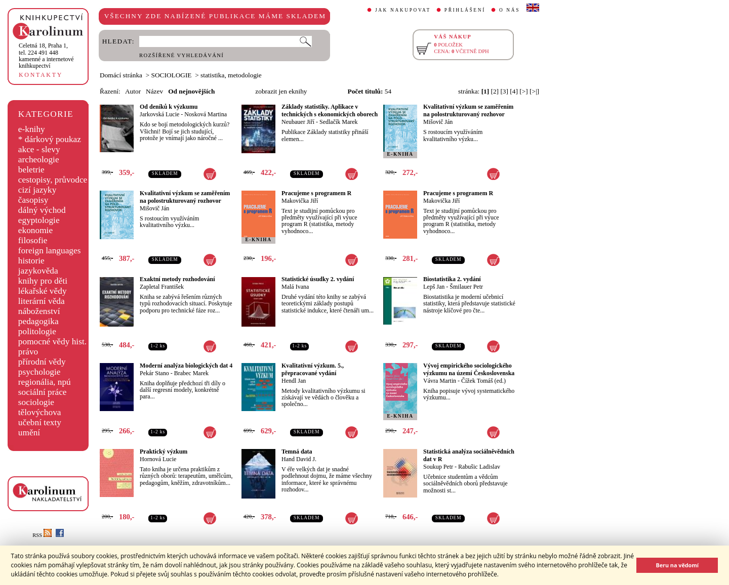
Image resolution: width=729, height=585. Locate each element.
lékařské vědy (42, 291)
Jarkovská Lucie (159, 114)
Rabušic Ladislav (479, 466)
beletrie (31, 169)
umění (29, 432)
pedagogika (38, 321)
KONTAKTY (41, 74)
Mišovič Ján (438, 121)
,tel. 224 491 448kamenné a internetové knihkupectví (46, 55)
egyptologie (39, 220)
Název (154, 91)
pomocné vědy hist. (52, 341)
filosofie (33, 240)
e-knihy (31, 129)
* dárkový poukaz (49, 139)
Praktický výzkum (163, 451)
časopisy (33, 200)
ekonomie (35, 230)
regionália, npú (44, 382)
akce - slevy (39, 149)
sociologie (36, 402)
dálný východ (42, 210)
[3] (504, 91)
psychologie (39, 372)
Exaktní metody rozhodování (177, 279)
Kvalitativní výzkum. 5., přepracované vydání (312, 369)
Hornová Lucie (158, 459)
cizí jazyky (37, 190)
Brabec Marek (191, 373)
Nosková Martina (205, 114)
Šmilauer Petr (466, 286)
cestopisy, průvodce (53, 180)
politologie (37, 331)
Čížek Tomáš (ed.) (483, 380)
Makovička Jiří (299, 200)
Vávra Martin (439, 380)
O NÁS (509, 10)
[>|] (534, 91)
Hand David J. (298, 459)
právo (28, 351)
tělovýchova (39, 412)
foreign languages (49, 250)
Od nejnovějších (191, 91)
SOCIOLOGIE (171, 75)
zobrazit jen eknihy (281, 91)
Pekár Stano (154, 373)
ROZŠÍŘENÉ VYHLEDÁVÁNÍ (181, 55)
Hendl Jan (293, 380)
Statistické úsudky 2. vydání (317, 279)
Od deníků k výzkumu (168, 106)
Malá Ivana (295, 286)
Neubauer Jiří (297, 121)
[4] (514, 91)
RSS (42, 535)
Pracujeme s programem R (316, 193)
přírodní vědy (42, 362)
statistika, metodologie (231, 75)
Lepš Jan (433, 286)
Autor (133, 91)
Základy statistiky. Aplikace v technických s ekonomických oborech (329, 110)
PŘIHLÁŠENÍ (464, 10)
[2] (495, 91)
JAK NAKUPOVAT (403, 10)
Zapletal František (162, 286)
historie (31, 260)
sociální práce (42, 392)
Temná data (296, 451)
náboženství (39, 311)
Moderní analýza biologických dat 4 (186, 365)
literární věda (41, 301)
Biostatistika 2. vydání (452, 279)
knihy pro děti (42, 281)
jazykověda (38, 271)
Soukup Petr (438, 466)
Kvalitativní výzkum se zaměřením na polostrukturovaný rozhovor (468, 110)
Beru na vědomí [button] (677, 565)
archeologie (38, 159)
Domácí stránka (121, 75)
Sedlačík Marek (338, 121)
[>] (523, 91)
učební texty (39, 422)
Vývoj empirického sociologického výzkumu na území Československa (468, 369)
